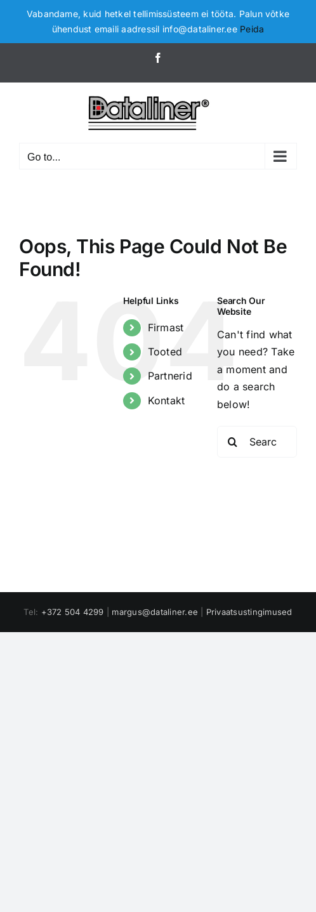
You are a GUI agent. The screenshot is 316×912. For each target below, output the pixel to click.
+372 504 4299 (72, 612)
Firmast (166, 327)
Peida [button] (252, 28)
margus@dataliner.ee (155, 612)
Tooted (165, 351)
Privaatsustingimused (249, 612)
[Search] (233, 442)
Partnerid (170, 375)
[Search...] (257, 442)
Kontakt (166, 400)
